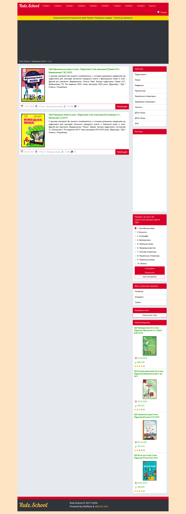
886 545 (140, 362)
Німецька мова (53, 152)
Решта (152, 6)
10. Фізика (142, 263)
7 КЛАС (117, 6)
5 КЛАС (94, 6)
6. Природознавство (146, 248)
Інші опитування (150, 277)
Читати (139, 107)
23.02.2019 (141, 401)
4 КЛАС (82, 6)
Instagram (139, 297)
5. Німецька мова (145, 244)
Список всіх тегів (149, 315)
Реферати (139, 85)
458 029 (140, 487)
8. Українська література (148, 256)
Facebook (139, 291)
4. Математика (144, 240)
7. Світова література (146, 252)
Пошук (162, 12)
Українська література (145, 96)
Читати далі (122, 107)
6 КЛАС (106, 6)
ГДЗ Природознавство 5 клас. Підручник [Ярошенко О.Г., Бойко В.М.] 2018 (148, 330)
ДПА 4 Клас (140, 113)
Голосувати (149, 268)
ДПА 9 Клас (140, 118)
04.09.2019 (141, 483)
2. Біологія (142, 232)
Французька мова (55, 106)
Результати (149, 273)
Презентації (140, 91)
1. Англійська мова (146, 228)
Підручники (141, 74)
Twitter (138, 302)
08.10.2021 (141, 442)
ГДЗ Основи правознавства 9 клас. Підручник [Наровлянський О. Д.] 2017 (149, 373)
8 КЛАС (129, 6)
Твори (137, 80)
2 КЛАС (58, 6)
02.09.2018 (141, 358)
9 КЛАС (141, 6)
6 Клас (42, 106)
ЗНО (137, 123)
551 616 (140, 446)
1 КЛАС (46, 6)
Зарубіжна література (145, 102)
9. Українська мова (146, 260)
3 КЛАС (70, 6)
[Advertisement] (93, 41)
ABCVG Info (101, 506)
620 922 (140, 405)
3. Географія (142, 236)
